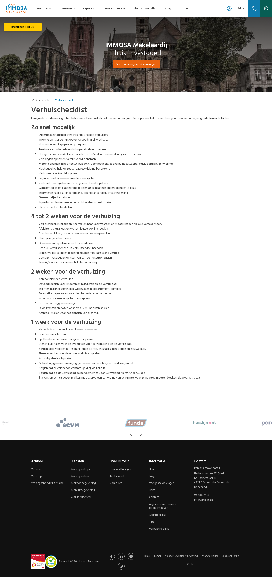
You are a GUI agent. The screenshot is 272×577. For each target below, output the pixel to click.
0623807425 (202, 494)
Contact (184, 8)
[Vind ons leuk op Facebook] (111, 556)
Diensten (68, 8)
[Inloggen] (228, 8)
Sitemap (157, 556)
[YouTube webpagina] (131, 556)
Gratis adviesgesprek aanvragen (136, 64)
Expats (89, 8)
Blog (168, 8)
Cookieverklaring (230, 556)
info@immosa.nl (203, 499)
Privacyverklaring (210, 556)
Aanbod (44, 8)
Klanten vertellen (145, 8)
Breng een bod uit (22, 26)
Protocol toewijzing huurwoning (181, 556)
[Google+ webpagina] (121, 566)
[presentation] (131, 434)
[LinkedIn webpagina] (121, 556)
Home (147, 556)
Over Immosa (115, 8)
